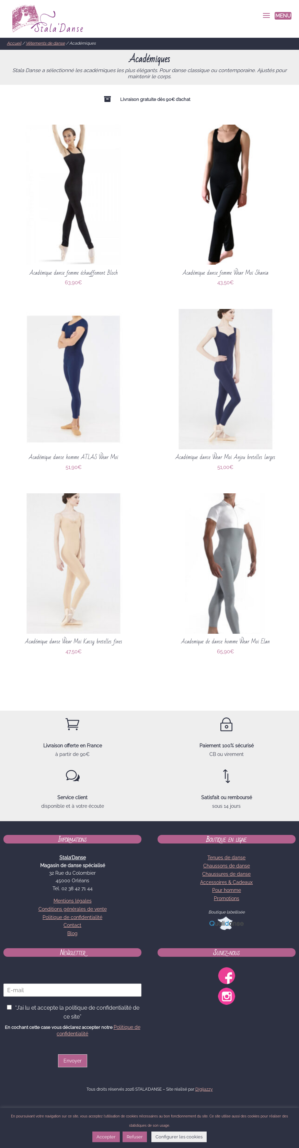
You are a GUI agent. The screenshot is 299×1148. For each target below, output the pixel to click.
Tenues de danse (226, 857)
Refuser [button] (135, 1136)
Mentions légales (73, 901)
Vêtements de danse (45, 43)
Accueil (14, 43)
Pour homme (226, 890)
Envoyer (73, 1061)
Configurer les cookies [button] (179, 1136)
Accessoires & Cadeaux (226, 882)
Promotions (226, 898)
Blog (72, 933)
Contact (72, 925)
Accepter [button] (106, 1136)
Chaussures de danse (226, 874)
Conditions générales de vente (72, 909)
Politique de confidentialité (72, 917)
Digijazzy (204, 1089)
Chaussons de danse (226, 866)
